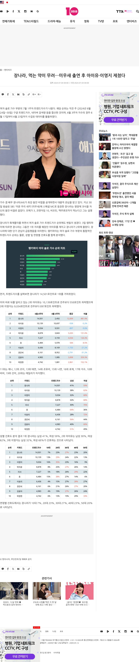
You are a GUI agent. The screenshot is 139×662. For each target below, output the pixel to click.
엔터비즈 (132, 21)
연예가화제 (8, 21)
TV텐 (101, 21)
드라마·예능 (54, 21)
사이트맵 (56, 653)
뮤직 (72, 21)
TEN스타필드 (31, 21)
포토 (115, 21)
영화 (86, 21)
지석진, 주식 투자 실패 (123, 214)
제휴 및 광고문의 (44, 653)
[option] (119, 247)
